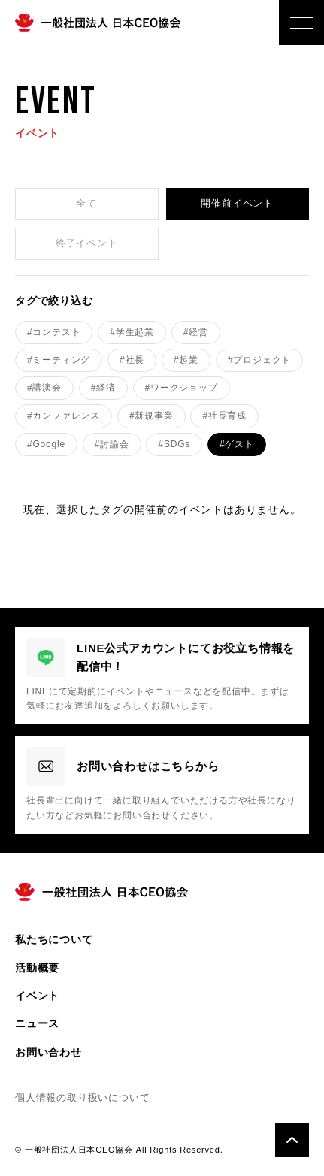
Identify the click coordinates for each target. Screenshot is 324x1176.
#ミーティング (58, 360)
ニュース (37, 1023)
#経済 (103, 387)
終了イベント (87, 243)
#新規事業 (151, 415)
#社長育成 (224, 415)
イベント (37, 996)
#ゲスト (237, 444)
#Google (46, 444)
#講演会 (44, 387)
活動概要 (37, 968)
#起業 (186, 360)
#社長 (132, 360)
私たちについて (54, 939)
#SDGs (174, 444)
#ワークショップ (181, 387)
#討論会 (112, 444)
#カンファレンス (63, 415)
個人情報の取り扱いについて (82, 1097)
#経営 (195, 332)
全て (86, 203)
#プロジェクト (259, 360)
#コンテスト (53, 332)
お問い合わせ (48, 1052)
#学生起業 (132, 332)
